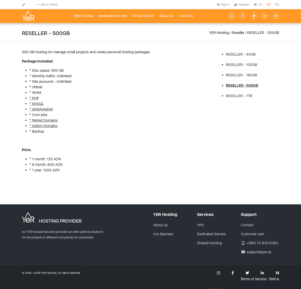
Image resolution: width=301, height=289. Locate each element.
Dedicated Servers (112, 16)
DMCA (274, 279)
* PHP (34, 98)
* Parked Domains (43, 120)
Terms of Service (253, 279)
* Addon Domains (43, 126)
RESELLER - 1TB (239, 96)
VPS (200, 225)
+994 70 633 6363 (259, 243)
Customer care (252, 234)
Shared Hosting (209, 243)
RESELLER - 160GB (241, 75)
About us (166, 16)
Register (241, 4)
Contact (247, 225)
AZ (260, 4)
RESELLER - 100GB (241, 65)
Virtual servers (143, 16)
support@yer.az (256, 252)
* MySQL (36, 103)
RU (277, 4)
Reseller (238, 32)
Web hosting (84, 16)
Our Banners (163, 234)
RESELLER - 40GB (241, 54)
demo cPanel (47, 4)
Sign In (223, 4)
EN (269, 4)
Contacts (186, 16)
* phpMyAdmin (41, 109)
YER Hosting (219, 32)
